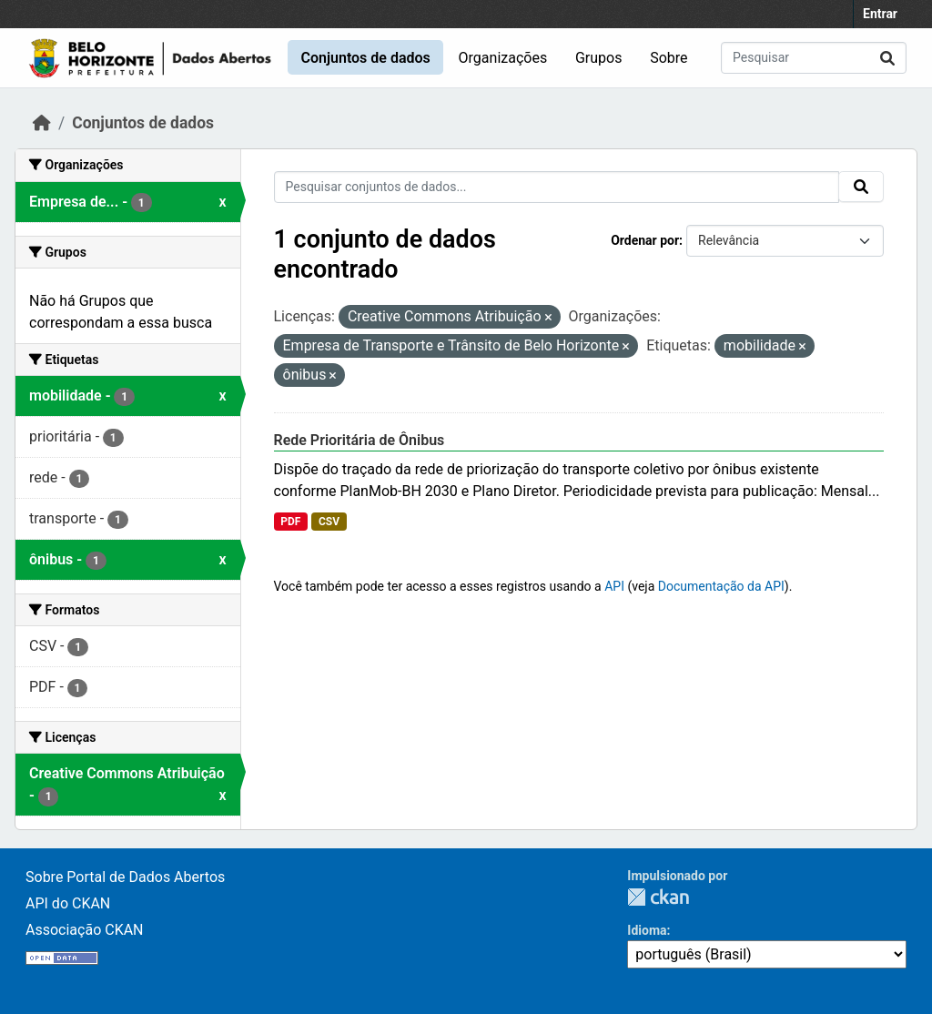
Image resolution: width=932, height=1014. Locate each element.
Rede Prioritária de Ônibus (359, 440)
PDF (290, 521)
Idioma (646, 930)
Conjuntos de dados (365, 57)
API (614, 586)
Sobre (668, 57)
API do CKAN (67, 903)
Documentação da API (721, 586)
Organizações (503, 57)
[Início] (42, 123)
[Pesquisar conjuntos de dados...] (814, 58)
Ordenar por (645, 240)
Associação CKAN (84, 929)
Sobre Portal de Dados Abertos (125, 877)
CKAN (658, 897)
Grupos (599, 57)
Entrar (880, 13)
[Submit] (887, 58)
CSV (329, 521)
